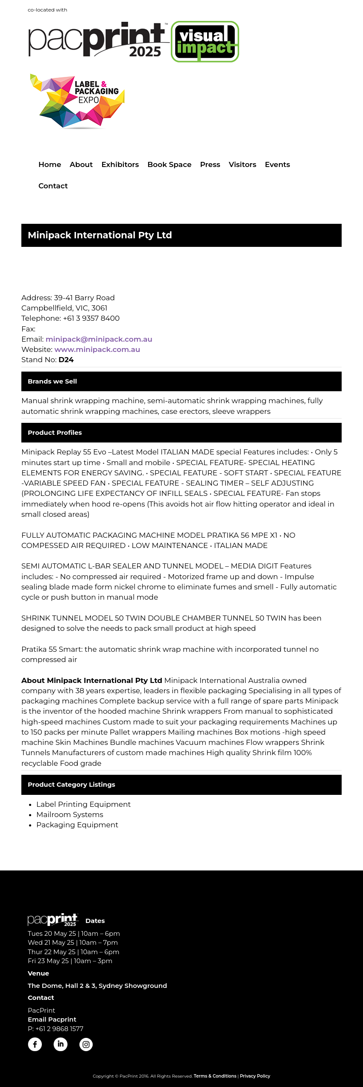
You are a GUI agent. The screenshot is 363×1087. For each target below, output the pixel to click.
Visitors (243, 164)
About (81, 164)
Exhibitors (120, 164)
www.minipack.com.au (97, 349)
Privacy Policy (255, 1076)
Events (277, 164)
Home (49, 164)
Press (210, 164)
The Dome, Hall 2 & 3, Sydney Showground (97, 986)
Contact (53, 186)
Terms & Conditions (215, 1076)
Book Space (169, 164)
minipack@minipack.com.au (99, 339)
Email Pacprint (52, 1019)
